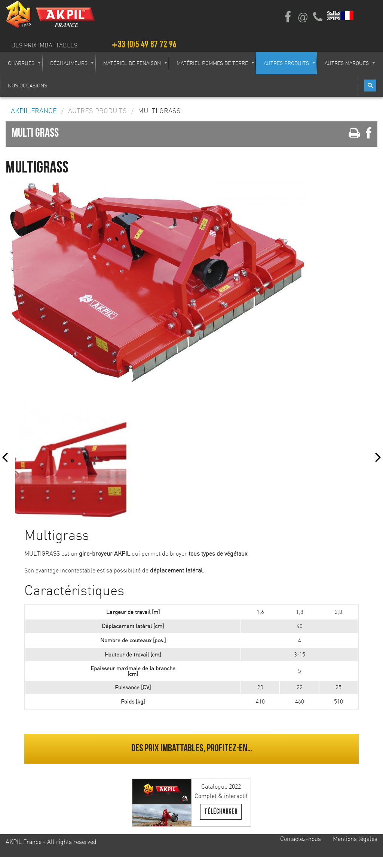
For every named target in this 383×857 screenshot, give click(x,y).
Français (347, 15)
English (334, 15)
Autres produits (97, 111)
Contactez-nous (300, 838)
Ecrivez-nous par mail (303, 17)
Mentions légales (355, 838)
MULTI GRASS (159, 111)
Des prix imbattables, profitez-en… (191, 748)
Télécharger (221, 811)
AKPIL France (34, 111)
